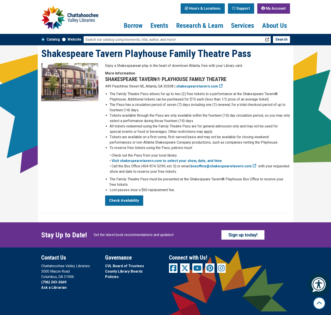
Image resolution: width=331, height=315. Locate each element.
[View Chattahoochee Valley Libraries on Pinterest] (209, 268)
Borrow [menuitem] (133, 25)
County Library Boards (124, 271)
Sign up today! (242, 235)
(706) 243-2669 (53, 282)
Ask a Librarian (54, 287)
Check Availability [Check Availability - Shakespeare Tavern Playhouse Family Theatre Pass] (124, 200)
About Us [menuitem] (274, 25)
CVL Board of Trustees (124, 266)
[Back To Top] (319, 303)
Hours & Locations (203, 8)
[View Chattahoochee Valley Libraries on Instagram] (221, 268)
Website (74, 39)
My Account (273, 8)
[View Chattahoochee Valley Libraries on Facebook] (173, 268)
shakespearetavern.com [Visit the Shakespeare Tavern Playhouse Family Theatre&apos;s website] (197, 86)
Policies (112, 277)
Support (241, 8)
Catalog (53, 39)
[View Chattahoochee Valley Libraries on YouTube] (197, 268)
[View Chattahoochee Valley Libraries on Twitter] (185, 268)
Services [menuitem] (242, 25)
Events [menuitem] (159, 25)
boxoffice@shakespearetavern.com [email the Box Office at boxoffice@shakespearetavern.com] (221, 166)
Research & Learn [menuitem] (199, 25)
